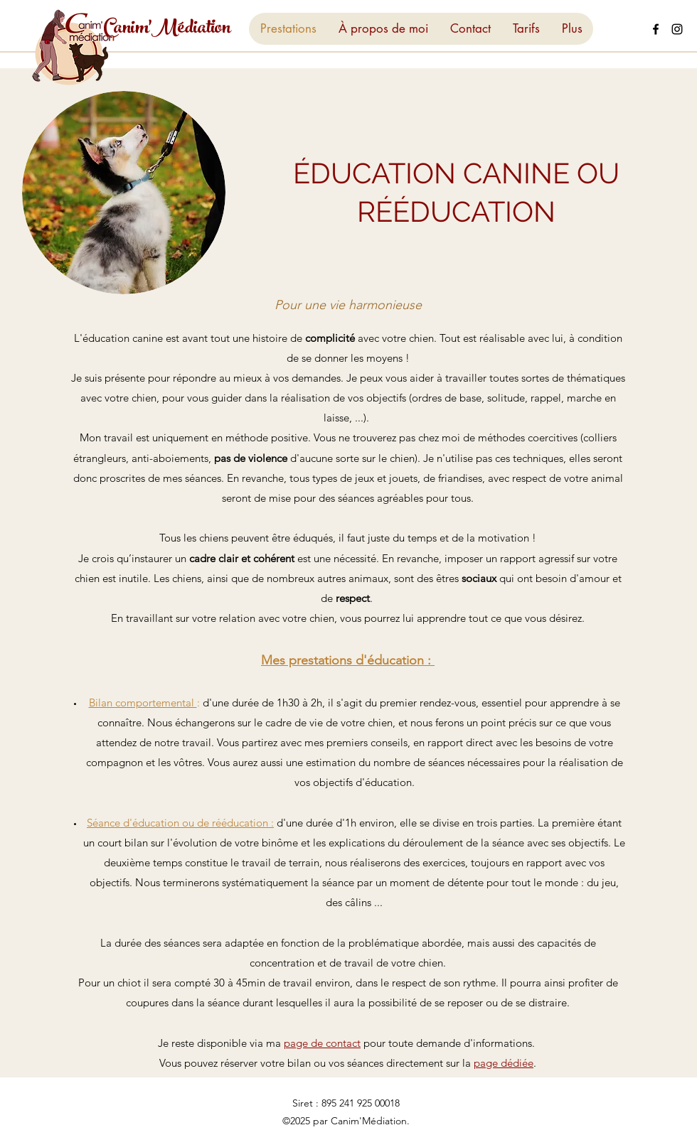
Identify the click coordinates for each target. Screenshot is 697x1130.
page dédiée (503, 1063)
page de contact (322, 1043)
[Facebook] (656, 29)
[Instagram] (677, 29)
